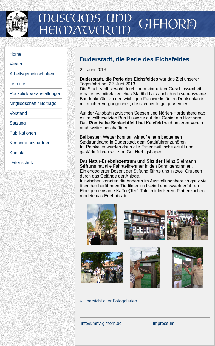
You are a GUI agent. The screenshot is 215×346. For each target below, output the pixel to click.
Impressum (163, 323)
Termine (17, 83)
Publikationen (23, 133)
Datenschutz (22, 162)
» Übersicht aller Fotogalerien (108, 301)
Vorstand (18, 113)
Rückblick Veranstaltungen (35, 93)
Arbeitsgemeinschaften (32, 74)
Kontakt (17, 152)
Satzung (18, 123)
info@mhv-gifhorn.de (101, 323)
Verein (16, 64)
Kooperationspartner (29, 143)
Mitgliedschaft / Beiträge (33, 103)
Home (15, 54)
